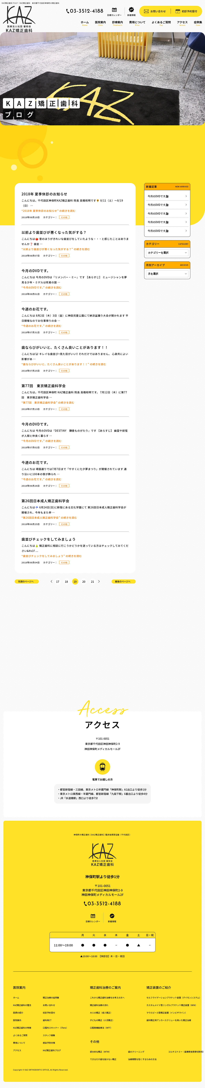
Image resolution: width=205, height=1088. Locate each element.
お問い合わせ (49, 1009)
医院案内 (17, 1024)
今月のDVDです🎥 (158, 196)
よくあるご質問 (20, 1039)
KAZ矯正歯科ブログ (52, 1054)
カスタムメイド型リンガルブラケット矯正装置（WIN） (173, 1009)
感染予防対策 (49, 1046)
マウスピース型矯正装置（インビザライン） (167, 1016)
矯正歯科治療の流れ (99, 1009)
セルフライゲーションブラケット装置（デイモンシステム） (174, 1001)
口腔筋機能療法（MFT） (101, 1031)
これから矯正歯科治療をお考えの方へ (107, 1001)
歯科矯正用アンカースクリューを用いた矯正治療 (169, 1024)
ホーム (16, 1001)
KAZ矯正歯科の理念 (22, 1009)
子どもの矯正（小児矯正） (102, 1024)
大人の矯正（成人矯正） (101, 1016)
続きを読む (49, 210)
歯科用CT (47, 1024)
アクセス (17, 1054)
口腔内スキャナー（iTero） (56, 1031)
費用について (19, 1046)
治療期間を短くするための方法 (143, 1063)
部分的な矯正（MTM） (100, 1055)
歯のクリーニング (137, 1055)
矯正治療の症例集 (51, 1001)
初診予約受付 (49, 1016)
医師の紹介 (18, 1016)
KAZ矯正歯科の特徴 (22, 1031)
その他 (64, 217)
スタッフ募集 (49, 1039)
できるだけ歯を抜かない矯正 (103, 1063)
